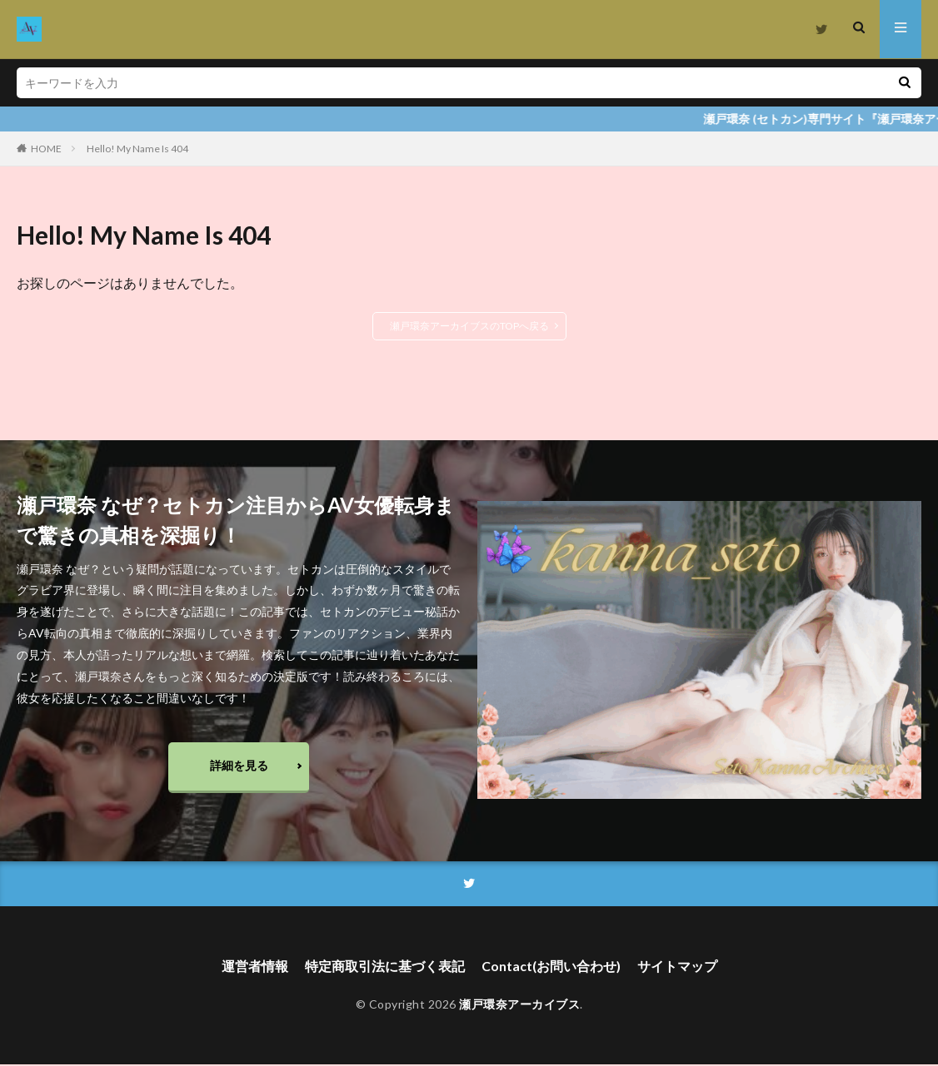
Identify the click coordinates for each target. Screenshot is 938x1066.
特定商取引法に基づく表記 (385, 967)
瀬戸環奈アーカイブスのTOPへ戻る (469, 326)
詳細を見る (239, 766)
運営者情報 (255, 967)
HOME (46, 148)
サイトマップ (677, 967)
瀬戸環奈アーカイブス (519, 1006)
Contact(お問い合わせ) (551, 967)
